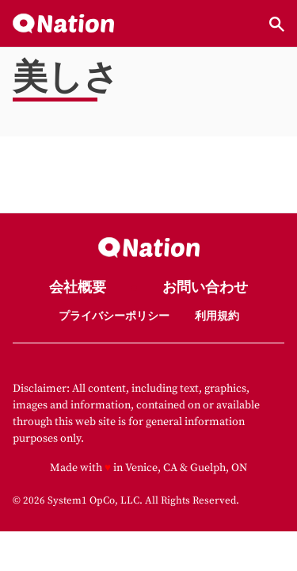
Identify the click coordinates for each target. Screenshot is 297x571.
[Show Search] (276, 24)
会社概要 (77, 288)
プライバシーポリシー (114, 316)
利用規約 (217, 316)
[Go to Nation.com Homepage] (63, 24)
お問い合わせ (205, 288)
